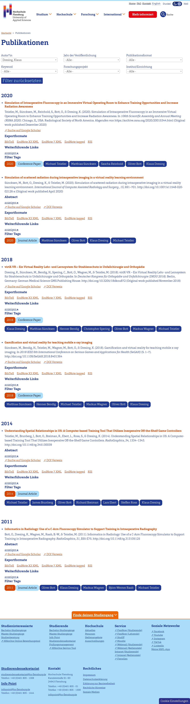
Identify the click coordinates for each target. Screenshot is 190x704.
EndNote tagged (75, 142)
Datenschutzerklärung (95, 679)
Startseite (6, 33)
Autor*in (6, 55)
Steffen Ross (129, 502)
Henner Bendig (69, 329)
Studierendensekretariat (62, 640)
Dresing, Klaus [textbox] (12, 60)
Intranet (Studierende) (127, 651)
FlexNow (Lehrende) (128, 633)
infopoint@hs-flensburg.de (15, 689)
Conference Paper (29, 164)
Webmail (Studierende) (129, 644)
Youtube (158, 635)
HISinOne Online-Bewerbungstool (22, 640)
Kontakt (146, 3)
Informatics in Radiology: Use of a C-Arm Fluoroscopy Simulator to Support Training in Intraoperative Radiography (81, 529)
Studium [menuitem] (42, 13)
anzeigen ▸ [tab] (12, 153)
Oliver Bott (134, 164)
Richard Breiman (87, 502)
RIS (90, 142)
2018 (10, 320)
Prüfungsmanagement (61, 644)
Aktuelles (90, 630)
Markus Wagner (143, 329)
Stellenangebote (93, 637)
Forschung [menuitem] (88, 13)
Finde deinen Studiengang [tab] (95, 615)
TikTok (157, 642)
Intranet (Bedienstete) (129, 655)
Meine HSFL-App (160, 649)
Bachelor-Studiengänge (13, 630)
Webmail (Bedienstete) (129, 648)
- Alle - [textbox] (69, 60)
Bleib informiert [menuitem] (142, 14)
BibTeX (9, 142)
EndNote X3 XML (28, 142)
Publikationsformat (139, 55)
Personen (90, 633)
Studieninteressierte (17, 626)
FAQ (139, 3)
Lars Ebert (109, 502)
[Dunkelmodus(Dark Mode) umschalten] (177, 4)
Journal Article (27, 240)
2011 (10, 588)
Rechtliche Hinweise (94, 687)
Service (120, 626)
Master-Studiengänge (12, 633)
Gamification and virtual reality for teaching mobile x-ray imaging (48, 342)
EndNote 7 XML (52, 142)
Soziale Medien (91, 691)
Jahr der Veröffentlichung (80, 55)
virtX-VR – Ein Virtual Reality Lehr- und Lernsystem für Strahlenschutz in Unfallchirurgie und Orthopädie (75, 267)
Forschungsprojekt (76, 67)
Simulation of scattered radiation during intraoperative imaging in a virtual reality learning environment (74, 177)
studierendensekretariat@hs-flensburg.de (23, 674)
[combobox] (29, 60)
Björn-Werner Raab (121, 588)
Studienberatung (10, 637)
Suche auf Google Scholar (24, 130)
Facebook (159, 631)
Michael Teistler (56, 164)
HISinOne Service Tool (64, 648)
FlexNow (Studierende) (129, 630)
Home (132, 3)
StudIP (121, 637)
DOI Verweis (54, 207)
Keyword (7, 67)
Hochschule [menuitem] (64, 13)
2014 (10, 494)
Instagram (159, 638)
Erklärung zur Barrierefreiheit (99, 683)
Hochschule (94, 626)
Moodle (121, 640)
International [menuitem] (112, 13)
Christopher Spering (97, 329)
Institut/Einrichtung (139, 67)
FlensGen (122, 658)
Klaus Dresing (155, 164)
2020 (10, 164)
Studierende (58, 626)
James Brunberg (42, 502)
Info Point (54, 637)
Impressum (89, 674)
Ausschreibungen (94, 640)
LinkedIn (159, 645)
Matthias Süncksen (83, 164)
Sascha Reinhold (112, 164)
